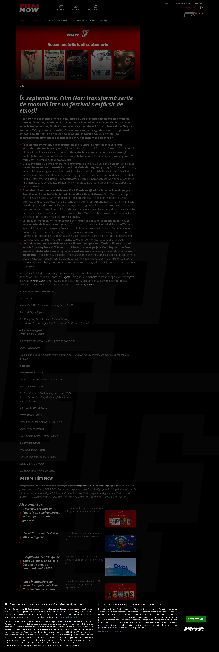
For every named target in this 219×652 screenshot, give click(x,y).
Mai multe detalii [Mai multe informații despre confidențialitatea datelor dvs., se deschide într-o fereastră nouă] (69, 617)
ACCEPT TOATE (195, 619)
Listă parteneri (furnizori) (110, 631)
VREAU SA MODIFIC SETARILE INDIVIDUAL (194, 628)
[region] (109, 626)
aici (6, 637)
